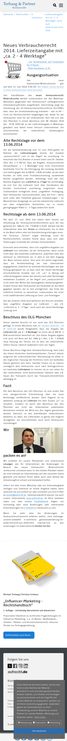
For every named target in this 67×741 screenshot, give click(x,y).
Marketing (54, 722)
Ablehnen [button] (52, 736)
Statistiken (39, 722)
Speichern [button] (26, 736)
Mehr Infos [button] (40, 717)
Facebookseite (41, 501)
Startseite (8, 14)
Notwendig (25, 722)
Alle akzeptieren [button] (39, 731)
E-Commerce (30, 508)
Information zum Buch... (18, 635)
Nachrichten (22, 14)
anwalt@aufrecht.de (16, 495)
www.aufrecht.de (34, 498)
